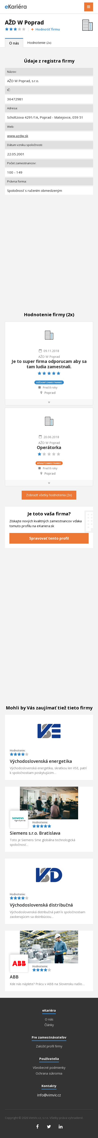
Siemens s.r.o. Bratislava (35, 833)
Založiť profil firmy (49, 1046)
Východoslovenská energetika (41, 761)
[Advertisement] (49, 248)
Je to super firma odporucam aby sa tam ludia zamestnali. (49, 364)
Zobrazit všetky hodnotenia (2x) (49, 495)
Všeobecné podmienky (49, 1067)
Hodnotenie (39, 42)
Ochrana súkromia (49, 1073)
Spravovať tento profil (49, 538)
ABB (14, 977)
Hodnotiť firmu (45, 29)
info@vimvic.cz (49, 1095)
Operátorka (49, 447)
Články (49, 1025)
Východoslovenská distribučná (41, 905)
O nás (14, 43)
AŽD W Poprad (49, 356)
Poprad (50, 393)
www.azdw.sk (17, 136)
